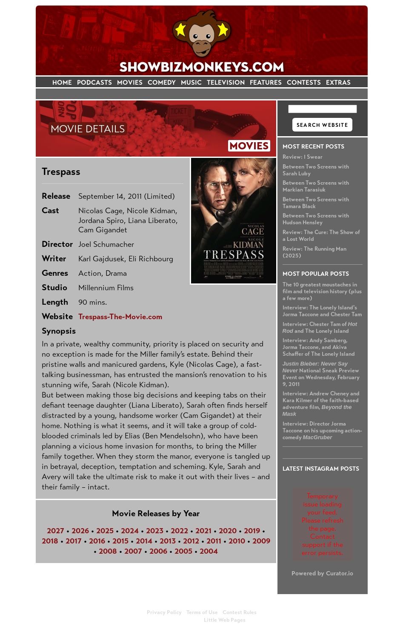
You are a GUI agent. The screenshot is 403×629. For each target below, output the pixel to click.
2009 (261, 541)
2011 (213, 541)
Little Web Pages (225, 620)
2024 (130, 530)
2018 (50, 541)
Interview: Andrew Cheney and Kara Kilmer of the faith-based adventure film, (321, 403)
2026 (80, 530)
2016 (97, 541)
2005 (183, 551)
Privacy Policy (164, 612)
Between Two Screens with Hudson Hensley (316, 219)
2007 (133, 551)
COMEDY (162, 82)
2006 (158, 551)
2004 (209, 551)
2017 (74, 541)
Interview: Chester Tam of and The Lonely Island (320, 328)
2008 (108, 551)
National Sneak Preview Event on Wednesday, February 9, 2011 (321, 374)
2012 (191, 541)
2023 (154, 530)
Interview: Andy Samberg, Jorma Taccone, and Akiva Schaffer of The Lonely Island (319, 347)
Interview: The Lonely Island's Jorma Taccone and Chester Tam (322, 311)
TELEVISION (226, 82)
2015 (120, 541)
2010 (237, 541)
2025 (105, 530)
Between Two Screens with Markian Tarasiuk (316, 186)
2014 (144, 541)
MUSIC (191, 82)
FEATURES (266, 82)
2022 (179, 530)
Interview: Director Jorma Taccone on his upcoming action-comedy (322, 430)
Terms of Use (202, 612)
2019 (252, 530)
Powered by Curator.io (322, 573)
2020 (228, 530)
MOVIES (130, 82)
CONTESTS (304, 82)
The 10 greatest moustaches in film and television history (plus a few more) (322, 291)
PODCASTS (94, 82)
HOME (62, 82)
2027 (55, 530)
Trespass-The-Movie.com (120, 316)
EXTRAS (338, 82)
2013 (168, 541)
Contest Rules (240, 612)
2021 (203, 530)
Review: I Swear (303, 157)
